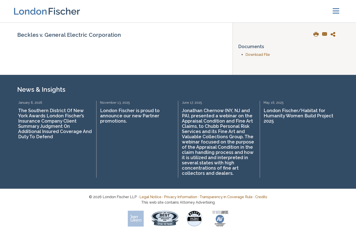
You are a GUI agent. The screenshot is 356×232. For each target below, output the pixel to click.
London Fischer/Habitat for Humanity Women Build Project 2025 (298, 116)
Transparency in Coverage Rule (226, 197)
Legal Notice (150, 197)
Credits (261, 197)
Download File (257, 54)
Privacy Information (180, 197)
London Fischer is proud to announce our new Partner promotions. (130, 116)
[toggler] (336, 11)
